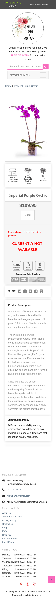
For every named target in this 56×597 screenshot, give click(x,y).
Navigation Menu (20, 74)
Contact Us (7, 524)
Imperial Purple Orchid (26, 86)
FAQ (4, 531)
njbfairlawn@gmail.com (18, 495)
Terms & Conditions (12, 516)
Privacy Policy (9, 520)
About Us (6, 513)
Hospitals (6, 535)
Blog (4, 527)
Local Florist (8, 542)
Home (8, 86)
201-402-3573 (14, 489)
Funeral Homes (10, 538)
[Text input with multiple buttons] (25, 67)
